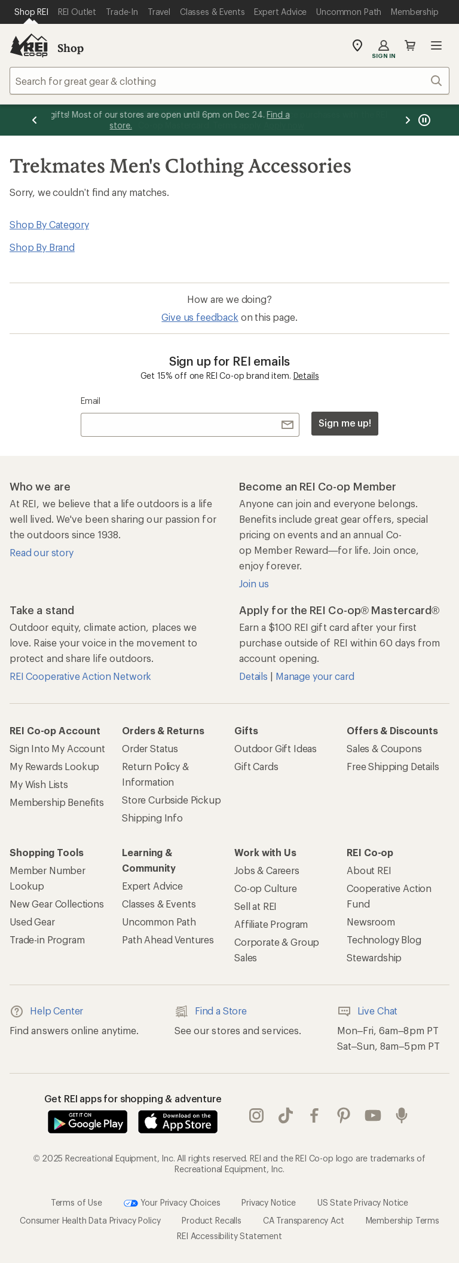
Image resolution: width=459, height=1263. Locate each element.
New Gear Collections (57, 903)
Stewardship (374, 957)
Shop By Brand (42, 247)
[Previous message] (34, 120)
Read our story (42, 552)
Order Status (150, 748)
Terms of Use (76, 1202)
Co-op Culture (265, 888)
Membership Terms (402, 1220)
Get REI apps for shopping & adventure (133, 1098)
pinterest (343, 1115)
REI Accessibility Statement (229, 1236)
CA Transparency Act (303, 1220)
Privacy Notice (268, 1202)
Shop (70, 47)
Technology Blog (384, 939)
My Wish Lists (39, 784)
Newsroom (371, 921)
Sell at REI (255, 906)
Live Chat (367, 1011)
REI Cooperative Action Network (80, 676)
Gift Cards (256, 766)
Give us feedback (199, 317)
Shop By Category (49, 224)
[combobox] (229, 80)
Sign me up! (345, 422)
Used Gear (32, 921)
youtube (372, 1115)
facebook (314, 1115)
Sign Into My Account (57, 748)
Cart (410, 45)
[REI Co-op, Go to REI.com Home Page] (29, 45)
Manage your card (315, 676)
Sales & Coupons (384, 748)
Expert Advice (152, 885)
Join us (254, 583)
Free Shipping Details (393, 766)
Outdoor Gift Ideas (275, 748)
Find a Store (211, 1011)
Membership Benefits (57, 802)
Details (306, 375)
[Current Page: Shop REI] (31, 12)
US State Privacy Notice (362, 1202)
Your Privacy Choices (172, 1203)
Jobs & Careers (266, 870)
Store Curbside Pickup (171, 799)
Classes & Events (158, 903)
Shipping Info (152, 817)
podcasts (401, 1115)
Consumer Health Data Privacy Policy (90, 1220)
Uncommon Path (159, 921)
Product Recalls (211, 1220)
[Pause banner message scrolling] (423, 120)
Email (90, 401)
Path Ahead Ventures (168, 939)
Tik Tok (285, 1115)
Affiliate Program (271, 924)
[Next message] (407, 120)
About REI (369, 870)
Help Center (46, 1011)
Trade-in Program (47, 939)
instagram (256, 1115)
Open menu (436, 45)
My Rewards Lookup (54, 766)
